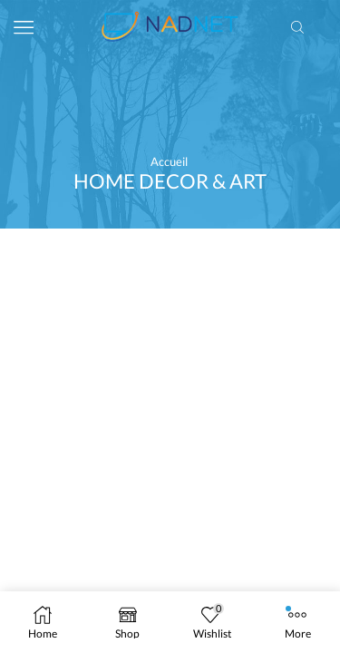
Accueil (169, 161)
